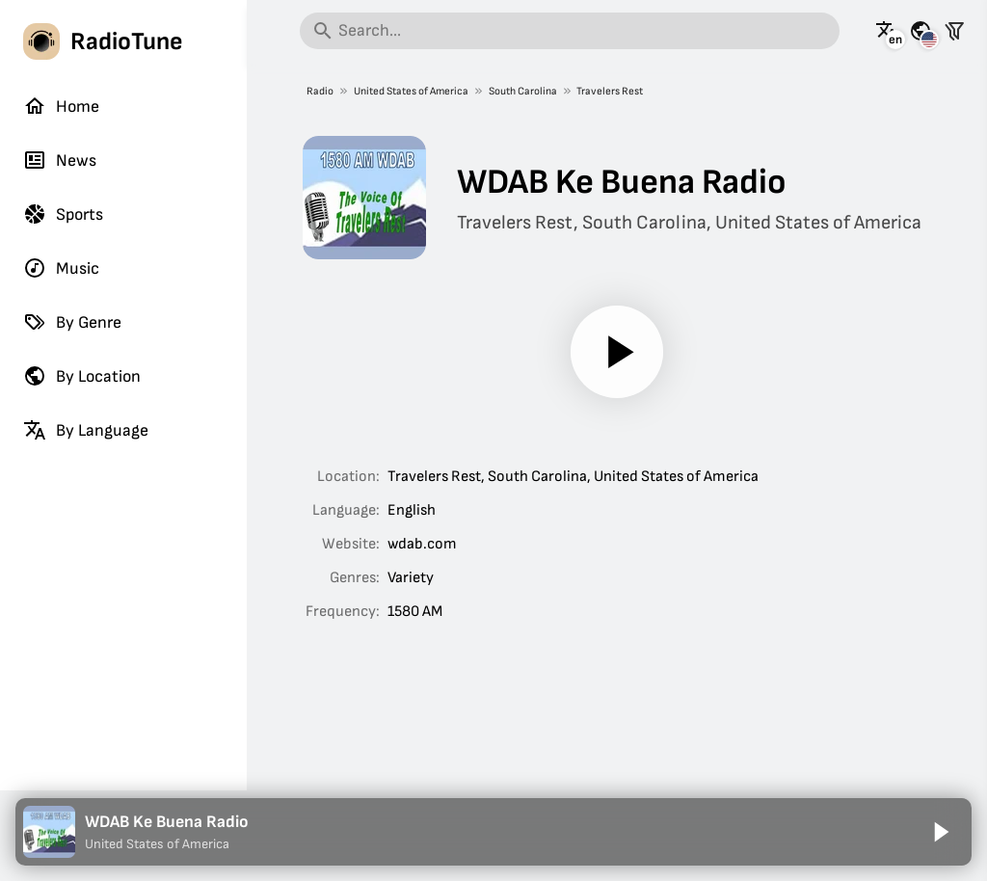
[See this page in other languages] (887, 31)
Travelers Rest (609, 91)
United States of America (410, 91)
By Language (85, 429)
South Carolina (522, 91)
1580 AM (414, 611)
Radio (320, 91)
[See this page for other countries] (920, 31)
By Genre (72, 322)
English (411, 510)
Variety (410, 578)
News (59, 160)
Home (61, 106)
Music (61, 268)
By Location (82, 375)
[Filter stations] (954, 31)
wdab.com (422, 544)
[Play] (617, 352)
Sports (63, 214)
